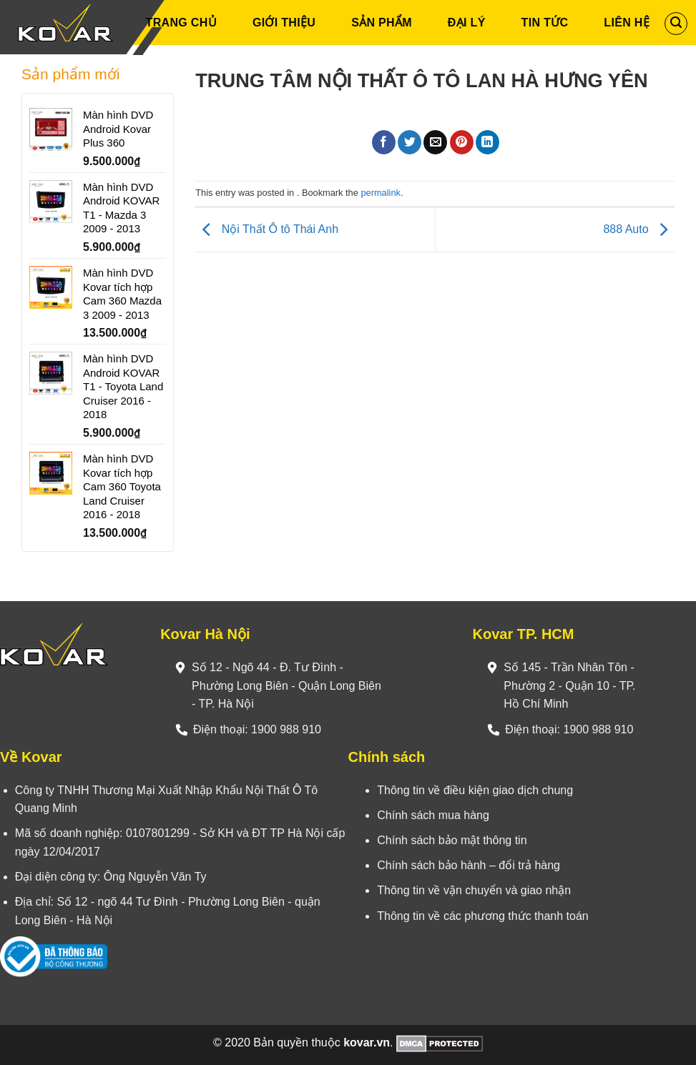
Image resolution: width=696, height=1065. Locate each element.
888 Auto (639, 229)
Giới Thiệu (284, 22)
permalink (380, 192)
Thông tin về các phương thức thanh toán (482, 916)
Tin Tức (545, 22)
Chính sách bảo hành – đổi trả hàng (468, 865)
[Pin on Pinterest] (462, 142)
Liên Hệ (627, 22)
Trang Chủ (181, 22)
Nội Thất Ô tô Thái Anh (266, 229)
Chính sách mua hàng (433, 815)
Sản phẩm (381, 22)
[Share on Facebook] (384, 142)
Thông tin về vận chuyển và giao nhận (474, 890)
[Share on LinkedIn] (487, 142)
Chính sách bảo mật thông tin (451, 840)
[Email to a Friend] (435, 142)
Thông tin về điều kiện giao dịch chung (475, 790)
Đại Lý (467, 22)
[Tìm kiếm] (676, 23)
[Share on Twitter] (409, 142)
